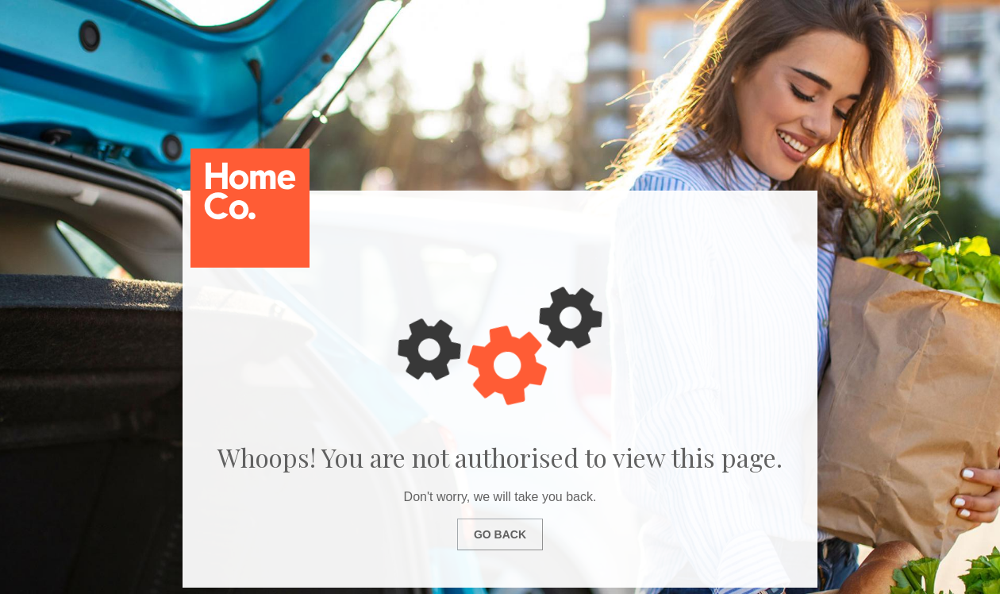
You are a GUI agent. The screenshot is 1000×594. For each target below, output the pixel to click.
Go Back (500, 534)
